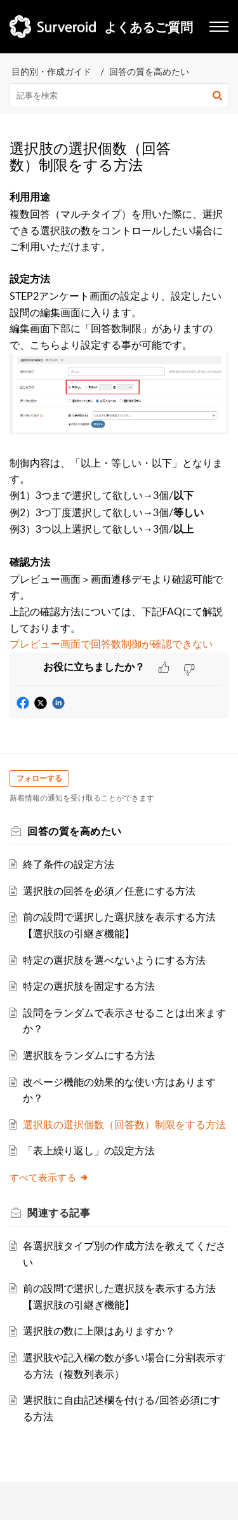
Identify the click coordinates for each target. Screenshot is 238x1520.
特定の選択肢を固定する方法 (89, 986)
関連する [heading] (58, 1213)
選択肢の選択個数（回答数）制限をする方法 (124, 1124)
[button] (217, 95)
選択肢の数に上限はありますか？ (99, 1331)
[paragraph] (119, 420)
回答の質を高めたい (149, 71)
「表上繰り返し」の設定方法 (89, 1150)
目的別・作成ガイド (51, 71)
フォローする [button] (39, 778)
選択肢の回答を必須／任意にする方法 (109, 891)
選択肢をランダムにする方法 (89, 1055)
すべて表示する (49, 1177)
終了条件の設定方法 (68, 864)
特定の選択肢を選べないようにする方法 (114, 960)
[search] (119, 95)
